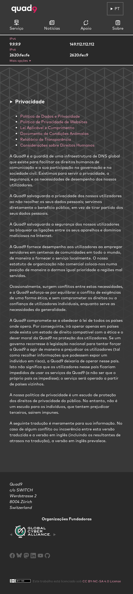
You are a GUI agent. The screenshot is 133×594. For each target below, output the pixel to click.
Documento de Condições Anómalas (54, 133)
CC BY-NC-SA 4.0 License (101, 581)
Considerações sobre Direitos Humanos (57, 145)
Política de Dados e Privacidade (50, 116)
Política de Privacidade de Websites (53, 121)
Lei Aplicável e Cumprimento (47, 127)
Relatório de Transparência (45, 139)
